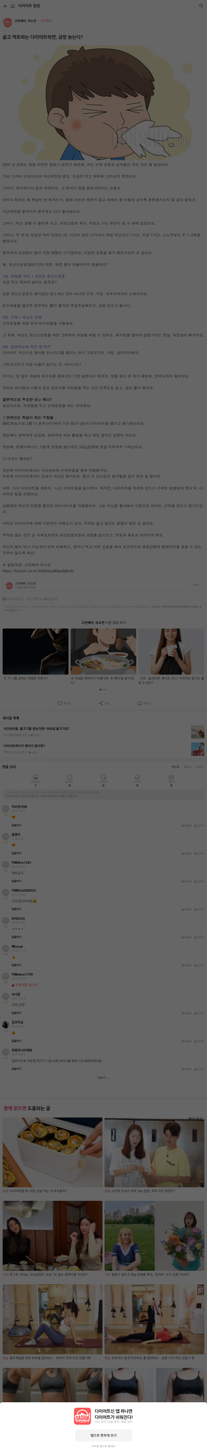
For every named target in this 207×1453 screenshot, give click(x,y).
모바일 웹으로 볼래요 (103, 1446)
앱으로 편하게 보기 (103, 1435)
